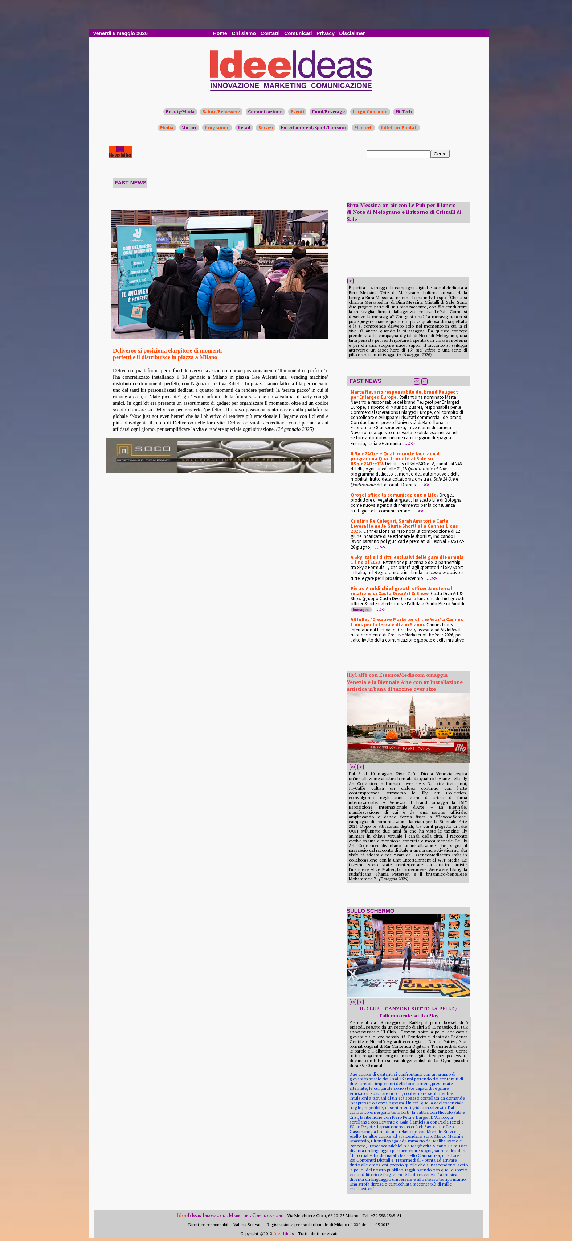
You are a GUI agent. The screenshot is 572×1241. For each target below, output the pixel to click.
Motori (188, 127)
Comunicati (298, 33)
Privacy (325, 33)
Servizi (265, 127)
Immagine (361, 610)
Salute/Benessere (221, 111)
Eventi (297, 111)
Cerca (440, 154)
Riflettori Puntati (399, 127)
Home (220, 33)
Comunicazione (265, 111)
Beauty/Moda (180, 111)
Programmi (217, 127)
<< (416, 381)
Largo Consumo (370, 111)
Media (166, 127)
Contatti (270, 33)
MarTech (363, 127)
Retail (244, 127)
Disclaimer (352, 33)
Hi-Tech (404, 111)
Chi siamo (244, 33)
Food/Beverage (328, 111)
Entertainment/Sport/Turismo (313, 127)
